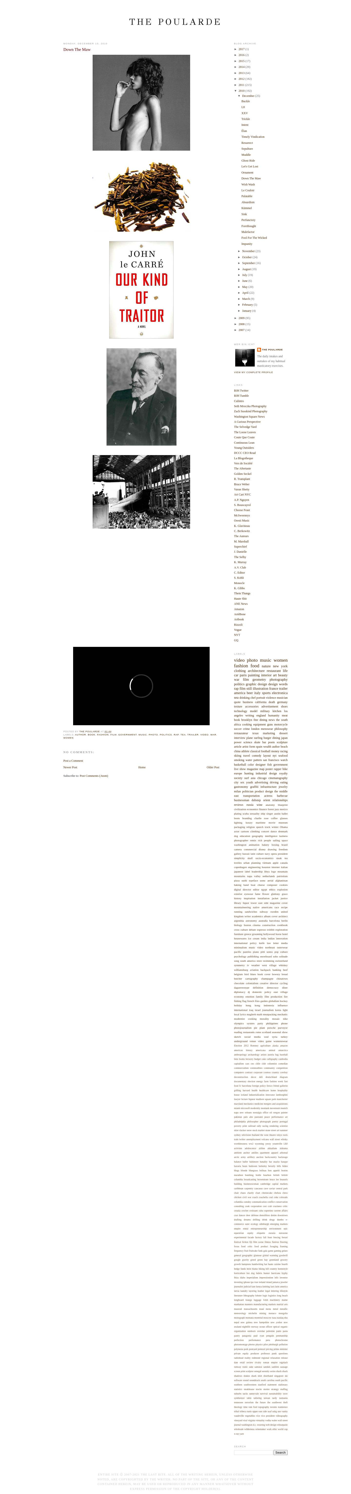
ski (286, 1376)
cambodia (283, 1059)
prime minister (280, 1349)
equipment (259, 724)
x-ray (236, 1433)
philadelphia (240, 1121)
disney (262, 849)
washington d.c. (248, 1424)
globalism (274, 1000)
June (245, 281)
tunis (249, 1411)
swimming (268, 960)
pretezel (261, 1349)
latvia (236, 1291)
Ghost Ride (248, 160)
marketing (269, 733)
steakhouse (249, 1389)
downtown (283, 1215)
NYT (237, 635)
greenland (274, 1259)
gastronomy (241, 786)
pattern (258, 760)
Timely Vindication (253, 136)
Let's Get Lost (250, 166)
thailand (255, 1135)
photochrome (281, 1340)
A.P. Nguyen (241, 500)
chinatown (282, 978)
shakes (247, 1376)
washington (240, 844)
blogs (236, 1170)
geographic (247, 1255)
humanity (273, 715)
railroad (251, 1126)
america (239, 693)
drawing (272, 849)
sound (246, 1380)
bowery (276, 974)
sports (266, 693)
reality (247, 1358)
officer (269, 1326)
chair (236, 1193)
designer (260, 764)
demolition (264, 1215)
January (247, 310)
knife (262, 943)
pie (255, 1027)
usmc (262, 880)
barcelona (274, 920)
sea (236, 697)
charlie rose (261, 818)
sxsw (285, 1393)
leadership (257, 871)
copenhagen (240, 867)
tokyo (279, 1135)
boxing (275, 844)
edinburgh (264, 1224)
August (247, 269)
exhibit (270, 929)
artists (263, 1054)
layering (252, 1291)
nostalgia (257, 1112)
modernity (255, 1108)
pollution (283, 1344)
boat (253, 884)
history (238, 898)
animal (272, 1050)
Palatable (247, 196)
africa (237, 724)
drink (264, 1219)
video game (265, 1041)
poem (271, 742)
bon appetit (274, 1170)
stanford (262, 1384)
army (243, 1157)
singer (269, 813)
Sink (244, 214)
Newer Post (70, 767)
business (248, 702)
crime (246, 729)
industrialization (256, 1094)
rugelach (283, 1362)
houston (266, 867)
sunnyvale (254, 1393)
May (245, 287)
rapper (277, 769)
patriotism (282, 876)
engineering (254, 867)
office (265, 1112)
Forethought (249, 226)
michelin (253, 1313)
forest (271, 809)
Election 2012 (241, 1045)
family (259, 996)
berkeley (263, 1166)
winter (275, 826)
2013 (242, 73)
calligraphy (272, 1059)
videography (282, 1415)
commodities (256, 1068)
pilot (265, 1344)
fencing (276, 1237)
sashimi (275, 1367)
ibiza (236, 1277)
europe (238, 773)
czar (236, 1215)
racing (284, 751)
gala (265, 1250)
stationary (283, 1384)
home (273, 1090)
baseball (284, 1054)
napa (236, 1112)
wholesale (239, 1429)
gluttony (275, 893)
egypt (264, 889)
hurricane (275, 1273)
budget (257, 1059)
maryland (238, 1103)
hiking (262, 1268)
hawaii (246, 853)
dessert (283, 733)
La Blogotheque (243, 458)
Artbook (239, 619)
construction (268, 925)
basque (284, 1161)
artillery (251, 1157)
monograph (239, 1317)
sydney (237, 1135)
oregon (276, 1112)
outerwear (282, 947)
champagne (267, 978)
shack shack (282, 1371)
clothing (240, 671)
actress (268, 795)
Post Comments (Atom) (94, 776)
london (255, 729)
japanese (238, 871)
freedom (283, 849)
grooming (257, 934)
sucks (245, 1393)
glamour (258, 1255)
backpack (266, 969)
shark (253, 1376)
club (264, 1063)
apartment (265, 1152)
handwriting (257, 1264)
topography (263, 1407)
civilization (240, 809)
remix (253, 840)
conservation (281, 1202)
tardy (274, 1398)
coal (271, 1197)
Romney (254, 1045)
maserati (238, 1309)
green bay (262, 1259)
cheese (261, 884)
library (237, 902)
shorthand (268, 1376)
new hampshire (261, 1322)
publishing (253, 956)
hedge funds (240, 1268)
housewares (240, 938)
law (269, 943)
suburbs (237, 1393)
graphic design (256, 684)
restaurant (274, 671)
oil (271, 1112)
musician (282, 697)
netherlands (269, 876)
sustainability (275, 1393)
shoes (284, 706)
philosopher (252, 1121)
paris (243, 675)
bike (285, 769)
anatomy (270, 804)
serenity (266, 1371)
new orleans (246, 1112)
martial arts (282, 1304)
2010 (242, 90)
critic (285, 1206)
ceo (252, 1063)
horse (279, 934)
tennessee (238, 1402)
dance (274, 831)
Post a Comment (73, 760)
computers (239, 1072)
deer (248, 1215)
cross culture (241, 929)
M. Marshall (241, 541)
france (273, 688)
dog (236, 835)
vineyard (238, 1420)
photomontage (241, 1344)
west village (269, 965)
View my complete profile (253, 372)
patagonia (246, 1335)
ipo (252, 1282)
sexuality (255, 813)
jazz (277, 809)
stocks (259, 1389)
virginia (251, 1420)
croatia (237, 1210)
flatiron (275, 1242)
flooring (284, 1242)
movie (272, 822)
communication (259, 1202)
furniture (238, 934)
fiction (245, 1242)
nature (266, 666)
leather (261, 1291)
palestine (270, 1331)
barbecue (282, 795)
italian (284, 867)
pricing (269, 1349)
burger (267, 738)
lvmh (265, 1300)
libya (267, 871)
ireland (262, 1282)
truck (267, 826)
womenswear (280, 1041)
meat (285, 715)
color (251, 764)
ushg (274, 1411)
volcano (265, 1139)
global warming (270, 1255)
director (247, 889)
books (242, 1059)
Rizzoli (238, 624)
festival (237, 1242)
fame (257, 893)
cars (247, 1063)
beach (284, 746)
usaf (270, 1411)
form (252, 746)
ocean (262, 1326)
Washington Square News (249, 416)
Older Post (213, 767)
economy (239, 996)
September (249, 263)
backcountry (271, 1157)
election (251, 1081)
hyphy (285, 1273)
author (80, 734)
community (269, 1068)
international (241, 1009)
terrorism (249, 1402)
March (246, 299)
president (283, 853)
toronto (273, 1407)
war (213, 734)
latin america (281, 1286)
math (259, 1014)
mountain (283, 871)
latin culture (257, 853)
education (245, 835)
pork (246, 1349)
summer (284, 1130)
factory (258, 1237)
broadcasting (250, 1179)
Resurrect (247, 143)
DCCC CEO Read (245, 453)
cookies (283, 884)
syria (274, 1036)
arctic (236, 1157)
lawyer (237, 1099)
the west (264, 1135)
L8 (243, 107)
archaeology (254, 1054)
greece (247, 934)
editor (256, 889)
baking (237, 884)
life (285, 671)
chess (285, 1193)
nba (286, 1317)
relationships (280, 800)
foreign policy (259, 1085)
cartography (251, 978)
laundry (244, 1291)
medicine (258, 1103)
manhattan (239, 1304)
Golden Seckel (243, 474)
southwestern (250, 1384)
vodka (268, 1420)
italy (257, 693)
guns (270, 724)
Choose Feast (242, 510)
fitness (268, 1242)
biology (238, 925)
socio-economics (264, 858)
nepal (236, 1322)
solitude (283, 956)
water (248, 760)
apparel (274, 1152)
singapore (278, 1376)
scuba (246, 813)
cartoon (245, 831)
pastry (237, 1335)
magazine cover (279, 902)
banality (263, 1161)
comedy (256, 755)
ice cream (253, 938)
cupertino (268, 1210)
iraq (251, 1009)
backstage (283, 1157)
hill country (271, 1268)
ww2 (251, 1143)
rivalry (258, 1362)
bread (285, 974)
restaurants (249, 1032)
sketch (237, 1036)
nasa (274, 1317)
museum (283, 822)
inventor (284, 1277)
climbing (255, 831)
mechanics (249, 1103)
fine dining (260, 720)
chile (258, 1063)
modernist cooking (245, 1018)
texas (256, 733)
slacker (242, 1130)
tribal (236, 1411)
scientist (284, 1126)
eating (284, 782)
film (113, 734)
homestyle (283, 1268)
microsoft (245, 1108)
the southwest (274, 1402)
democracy (273, 987)
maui (261, 1309)
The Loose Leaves (245, 432)
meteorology (240, 1313)
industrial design (266, 773)
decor (253, 1077)
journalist (238, 1286)
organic (284, 1326)
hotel (285, 934)
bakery (265, 844)
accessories (252, 706)
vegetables (250, 1415)
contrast (249, 1072)
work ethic (272, 1429)
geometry (259, 679)
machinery (275, 1300)
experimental (240, 1237)
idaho (242, 1277)
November (249, 251)
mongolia (283, 1313)
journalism (268, 1009)
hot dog (251, 1273)
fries (257, 1000)
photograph (265, 1121)
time (245, 1407)
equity (250, 1233)
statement (271, 1384)
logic (265, 1295)
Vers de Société (243, 463)
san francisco (271, 760)
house (237, 1094)
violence (271, 697)
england (261, 715)
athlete (245, 751)
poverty (237, 1126)
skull (250, 858)
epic (286, 1228)
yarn (242, 1433)
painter (284, 1112)
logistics (272, 1295)
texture (238, 706)
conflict (271, 1202)
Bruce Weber (242, 484)
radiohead (239, 1358)
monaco (272, 1313)
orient (266, 800)
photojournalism (243, 1027)
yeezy (268, 1143)
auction (259, 1157)
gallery (238, 853)
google (237, 1259)
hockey (284, 1000)
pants (278, 1331)
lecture (244, 1099)
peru (268, 1340)
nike (285, 1018)
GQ (236, 640)
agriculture (265, 1045)
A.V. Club (240, 567)
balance (237, 1161)
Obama (284, 826)
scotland (266, 1032)
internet (276, 867)
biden (285, 1166)
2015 (242, 61)
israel (258, 1009)
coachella (263, 1197)
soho (275, 956)
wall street (275, 1139)
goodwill (283, 1255)
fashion (103, 734)
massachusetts (250, 1309)
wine (260, 805)
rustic (245, 1367)
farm (266, 1081)
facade (251, 1237)
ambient (238, 1152)
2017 (242, 49)
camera (238, 849)
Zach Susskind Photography (250, 411)
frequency (239, 1250)
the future (260, 1402)
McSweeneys (242, 515)
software (238, 1380)
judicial (247, 1286)
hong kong (253, 1005)
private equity (241, 1353)
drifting (256, 1219)
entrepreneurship (259, 1228)
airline (262, 1148)
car (236, 675)
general (237, 1255)
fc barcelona (245, 1085)
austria (271, 1054)
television (246, 1135)
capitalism (239, 1063)
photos (251, 1344)
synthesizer (239, 1398)
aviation (254, 969)
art (275, 675)
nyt (275, 755)
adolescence (250, 1148)
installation (264, 898)
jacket (275, 898)
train (236, 1139)
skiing (237, 755)
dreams (247, 1219)
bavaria (237, 1166)
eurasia (272, 1233)
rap (176, 734)
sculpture (282, 742)
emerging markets (279, 1224)
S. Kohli (239, 577)
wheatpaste (282, 1424)
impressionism (266, 1277)
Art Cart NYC (242, 494)
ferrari (285, 1237)
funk (260, 1250)
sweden (274, 911)
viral (245, 1420)
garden (264, 1000)
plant (262, 1027)
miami (237, 1108)
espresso (261, 929)
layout (267, 755)
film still (246, 688)
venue (253, 1041)
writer (247, 916)
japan (284, 738)
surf (246, 778)
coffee (274, 818)
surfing (258, 738)
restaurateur (241, 733)
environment (275, 1228)
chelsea (277, 1193)
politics (166, 734)
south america (247, 960)
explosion (282, 889)
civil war (247, 1197)
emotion (249, 996)
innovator (270, 1094)
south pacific (281, 1380)
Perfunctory (249, 220)
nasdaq (280, 1317)
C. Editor (239, 572)
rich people (264, 840)
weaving (261, 1424)
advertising (261, 782)
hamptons (246, 1264)
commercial (250, 849)
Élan (244, 131)
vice (258, 1415)
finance (263, 809)
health (254, 1090)
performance (255, 1340)
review (249, 1362)
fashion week (276, 1081)
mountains (239, 876)
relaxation (275, 1358)
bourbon (267, 1175)
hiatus (255, 1268)
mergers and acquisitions (276, 1103)
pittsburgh (273, 1344)
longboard (239, 1300)
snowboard (266, 956)
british (276, 1175)
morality (264, 1018)
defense (255, 1215)
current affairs (281, 1210)
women (68, 737)
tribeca (243, 1411)
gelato (285, 1250)
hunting (248, 773)
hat (265, 1264)
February (248, 304)
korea (278, 1009)
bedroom (253, 1166)
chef (252, 697)
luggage (257, 1300)
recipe (284, 907)
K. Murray (240, 562)
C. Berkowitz (242, 531)
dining (276, 738)
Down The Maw (251, 178)
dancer (242, 1215)
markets (272, 1304)
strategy (275, 1389)
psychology (240, 956)
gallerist (284, 1085)
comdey (247, 1202)
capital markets (280, 1183)
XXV (245, 113)
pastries (247, 951)
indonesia (269, 1005)
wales (274, 1420)
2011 (242, 85)
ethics (272, 889)
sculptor (250, 1371)
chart (257, 1193)
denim (273, 1215)
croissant (253, 1210)
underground (241, 1041)
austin (277, 813)
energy (259, 1081)
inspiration (249, 898)
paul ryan (259, 1335)
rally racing (262, 1126)
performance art (280, 1117)
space (285, 840)
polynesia (238, 1349)
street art (275, 1130)
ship (263, 813)
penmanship (282, 1335)
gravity (245, 1259)
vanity (285, 1411)
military (265, 711)
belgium (238, 974)
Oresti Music (241, 520)
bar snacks (274, 1161)
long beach (282, 1295)
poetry (275, 1121)
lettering (275, 1291)
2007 (242, 330)
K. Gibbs (239, 588)
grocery (284, 1259)
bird (246, 974)
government (127, 734)
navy (267, 853)
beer (250, 693)
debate (252, 929)
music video (256, 947)
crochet (244, 1210)
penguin (270, 1335)
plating (238, 813)
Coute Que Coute (244, 437)
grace (285, 893)
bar (264, 742)
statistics (238, 1389)
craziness (277, 1206)
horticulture (239, 1273)
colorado (283, 1197)
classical (255, 751)
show (285, 1032)
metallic (284, 1309)
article (238, 746)
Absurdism (248, 202)
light (285, 1009)
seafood (283, 755)
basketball (240, 764)
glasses (284, 818)
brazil (285, 844)
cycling (284, 983)
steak (279, 858)
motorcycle (281, 724)
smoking (239, 760)
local (236, 1014)
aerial (270, 880)
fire (286, 996)
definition (258, 987)
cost (265, 1206)
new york (280, 666)
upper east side (260, 1411)
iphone (247, 1282)
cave (266, 1188)
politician (247, 791)
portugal (284, 1121)
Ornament (248, 172)
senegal (257, 1371)
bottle (258, 1175)
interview (239, 738)
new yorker (276, 1322)
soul (266, 1036)
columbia (238, 1202)
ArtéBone (240, 614)
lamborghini (282, 1094)
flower (265, 893)
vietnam (266, 862)
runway (237, 1367)
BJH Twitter (241, 390)
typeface (253, 880)
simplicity (239, 858)
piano (256, 951)
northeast (270, 947)
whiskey (283, 965)
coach (255, 1197)
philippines (272, 1023)
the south (282, 720)
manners (249, 1304)
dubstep (256, 800)
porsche (271, 1027)
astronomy (251, 920)
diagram (284, 1077)
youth (249, 782)
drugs (272, 1219)
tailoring (258, 1398)
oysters (250, 1023)
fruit (246, 1250)
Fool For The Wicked (254, 237)
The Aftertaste (242, 468)
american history (243, 1050)
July (245, 275)
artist (245, 746)
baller (245, 1161)
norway (254, 1326)
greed (253, 1259)
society (238, 778)
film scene (258, 1242)
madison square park (266, 1099)
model (254, 711)
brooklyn (246, 720)
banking (277, 969)
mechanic (282, 1014)
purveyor (283, 1027)
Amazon (239, 609)
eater (247, 1224)
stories (266, 1389)
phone (284, 1023)
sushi (244, 880)
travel (246, 755)
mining (262, 1313)
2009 (242, 318)
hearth (285, 1264)
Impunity (247, 244)
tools (285, 1135)
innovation (282, 938)
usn (279, 1411)
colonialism (252, 983)
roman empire (270, 1362)
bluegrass (253, 1170)
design (273, 684)
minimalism (240, 947)
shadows (238, 1376)
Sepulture (247, 148)
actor (236, 831)
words (283, 684)
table (249, 1398)
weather (255, 965)
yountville (277, 1143)
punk (274, 1353)
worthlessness (240, 1143)
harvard (246, 1090)
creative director (269, 983)
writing (249, 715)
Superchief (240, 546)
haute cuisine (274, 1264)
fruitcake (253, 1250)
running (238, 911)
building (238, 1183)
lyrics (243, 1014)
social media (252, 1036)
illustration (260, 688)
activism (238, 1148)
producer (255, 1353)
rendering (274, 1126)
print (245, 1126)
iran (256, 1282)
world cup (283, 1429)
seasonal (276, 1032)
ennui (245, 1228)
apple (276, 862)
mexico (284, 809)
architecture (256, 671)
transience (283, 1407)
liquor (246, 902)
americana (260, 1050)
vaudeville (239, 1415)
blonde (244, 1170)
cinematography (278, 778)
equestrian (239, 1233)
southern (238, 1384)
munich (284, 1108)
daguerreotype (241, 987)
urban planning (252, 862)
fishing (238, 1000)
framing (284, 1246)
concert (265, 831)
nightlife (246, 1326)
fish (269, 764)
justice (284, 898)
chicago (262, 778)
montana (249, 1317)
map (261, 769)
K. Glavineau (242, 526)
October (247, 257)
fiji (250, 1242)
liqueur (251, 1099)
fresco (270, 1085)
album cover (271, 916)
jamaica (276, 1282)
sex (242, 782)
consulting (239, 1206)
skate (257, 742)
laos (272, 1286)
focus (236, 1246)
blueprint (283, 804)
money (275, 751)
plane (249, 738)
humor (266, 1273)
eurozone (283, 1233)
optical (276, 1326)
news (272, 720)
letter (276, 943)
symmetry (239, 965)
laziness (283, 835)
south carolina (267, 1380)
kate (253, 1286)
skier (236, 1130)
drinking (245, 697)
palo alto (248, 1117)
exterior (238, 893)
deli (261, 1077)
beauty (283, 675)
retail (242, 1362)
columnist (272, 1063)
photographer (241, 840)
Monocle (239, 583)
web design (271, 1424)
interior (266, 675)
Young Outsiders (244, 447)
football (265, 751)
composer (272, 884)
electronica (280, 693)
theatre (272, 1135)
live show (240, 769)
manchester (282, 1099)
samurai (258, 1367)
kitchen (277, 711)
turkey (284, 1036)
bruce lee (274, 1179)
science (248, 742)
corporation (256, 1206)
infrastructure (269, 786)
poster (269, 769)
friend (276, 1085)
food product (261, 1246)
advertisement (270, 706)
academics (257, 916)
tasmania (283, 1398)
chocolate (239, 983)
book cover (264, 974)
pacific (237, 951)
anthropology (240, 1054)
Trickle (246, 119)
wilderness (249, 1429)
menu (268, 1309)
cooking (247, 724)
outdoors (251, 1331)
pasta (285, 1331)
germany (282, 702)
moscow (267, 1317)
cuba (261, 1210)
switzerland (281, 960)
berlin (284, 920)
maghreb (251, 1014)
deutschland (271, 1077)
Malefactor (248, 232)
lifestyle (283, 1291)
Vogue (238, 630)
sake (251, 1367)
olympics (239, 1023)
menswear (267, 729)
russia (250, 805)
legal (267, 1291)
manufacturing (260, 1304)
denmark (283, 831)
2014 (242, 67)
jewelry (283, 786)
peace (267, 1117)
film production (273, 996)
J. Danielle (240, 551)
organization (240, 1331)
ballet (285, 813)
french (250, 1000)
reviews (238, 805)
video (204, 734)
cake (264, 1059)
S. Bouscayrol (242, 505)
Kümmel (247, 208)
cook (247, 1206)
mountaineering (242, 907)
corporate (258, 1072)
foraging (274, 1246)
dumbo (280, 1219)
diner (285, 987)
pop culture (281, 951)
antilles (255, 1152)
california (260, 702)
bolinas (263, 1170)
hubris (259, 1273)
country (275, 1072)
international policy (245, 943)
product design (264, 791)
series (272, 1371)
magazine (252, 769)
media (284, 943)
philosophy (281, 729)
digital (237, 889)
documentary (240, 1081)
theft (285, 1402)
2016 (242, 55)
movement (275, 1108)
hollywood (269, 934)
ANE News (241, 603)
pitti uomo (267, 951)
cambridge (265, 1183)
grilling (237, 1090)
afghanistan (281, 880)
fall (264, 1237)
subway (264, 911)
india (263, 938)
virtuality (260, 1420)
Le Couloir (248, 190)
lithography (249, 1295)
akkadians (272, 1148)
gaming (277, 1250)
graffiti (254, 786)
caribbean (238, 1188)
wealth (267, 746)
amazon (284, 1045)
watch (284, 760)
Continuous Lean (244, 442)
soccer (238, 729)
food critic (246, 1246)
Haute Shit (240, 598)
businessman (241, 800)
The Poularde (175, 21)
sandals (266, 1367)
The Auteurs (241, 536)
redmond (256, 1358)
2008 (242, 324)
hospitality (283, 1090)
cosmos (267, 1072)
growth (237, 1264)
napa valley (254, 876)
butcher (238, 978)
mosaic (276, 1018)
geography (257, 835)
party (260, 1023)
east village (281, 991)
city (236, 782)
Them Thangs (242, 593)
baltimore (253, 1161)
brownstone (263, 1179)
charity (250, 1193)
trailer (193, 734)
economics (252, 809)
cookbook (282, 925)
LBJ (286, 1143)
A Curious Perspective (247, 421)
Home (142, 767)
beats (245, 1166)
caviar (272, 1188)
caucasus (258, 1188)
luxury (249, 822)
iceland (244, 1094)
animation (254, 844)
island (269, 1282)
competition (282, 1068)
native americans (263, 907)
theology (238, 1407)
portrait (260, 697)
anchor (246, 1152)
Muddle (246, 154)
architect (283, 916)
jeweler (284, 1282)
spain (259, 746)
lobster (258, 1295)
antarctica (283, 1050)
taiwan (267, 1398)
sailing (276, 840)
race (276, 907)
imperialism (252, 1277)
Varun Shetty (241, 489)
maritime (260, 822)
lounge (248, 1300)
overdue (261, 1331)
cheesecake (267, 1193)
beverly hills (274, 1166)
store (259, 960)
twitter (242, 1139)
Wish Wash (248, 184)
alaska (275, 1045)
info (276, 1277)
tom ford (253, 1407)
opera (274, 853)
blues (253, 974)
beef (285, 969)
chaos (243, 1193)
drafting (238, 1219)
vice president (268, 1415)
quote (237, 702)
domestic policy (261, 991)
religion (250, 826)
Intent (245, 125)
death (272, 702)
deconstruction (241, 1077)
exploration (281, 929)
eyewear (248, 893)
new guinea (246, 1322)
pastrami (258, 1117)
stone (267, 1130)
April (245, 292)
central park (282, 1188)
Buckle (246, 101)
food (255, 665)
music (142, 734)
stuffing (284, 1389)
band (246, 884)
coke (276, 1197)
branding (247, 818)
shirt (260, 1376)
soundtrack (255, 1380)
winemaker (260, 1429)
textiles (238, 862)
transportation (251, 795)
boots (237, 818)
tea (183, 734)
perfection (239, 1340)
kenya (259, 1286)
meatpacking (270, 1014)
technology (240, 711)
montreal (258, 1317)
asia (253, 778)
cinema (257, 925)
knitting (266, 1286)
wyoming (259, 1143)
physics (259, 1344)
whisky (284, 1139)
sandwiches (251, 911)
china (237, 751)
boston (247, 925)
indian (271, 938)
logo (273, 871)
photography (279, 679)
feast (270, 1237)
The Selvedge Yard (245, 427)
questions (283, 1353)
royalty (283, 773)
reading (238, 1032)
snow (249, 1130)
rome (258, 1032)
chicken (237, 1197)
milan (237, 791)
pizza (237, 880)
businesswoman (251, 1183)
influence (283, 1005)
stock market (258, 1130)
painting (254, 675)
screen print (239, 1371)
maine (285, 1300)
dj (249, 991)
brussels (284, 1179)
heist (249, 1268)
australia (263, 920)
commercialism (241, 1068)
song (236, 960)
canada (284, 862)
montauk (265, 1108)
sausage (284, 1367)
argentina (239, 920)
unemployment (253, 1139)
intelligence (271, 835)
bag (277, 1054)
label (247, 871)
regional (265, 1358)
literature (238, 1295)
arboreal (284, 1152)
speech (259, 826)
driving (274, 782)
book (91, 734)
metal (275, 1309)
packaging (239, 826)
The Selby (240, 557)
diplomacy (239, 991)
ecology (254, 1224)
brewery (250, 1059)
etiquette (261, 1233)
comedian (283, 1063)
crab (270, 1206)
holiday (238, 1005)
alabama (284, 1148)
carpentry (248, 1188)
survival (264, 1393)
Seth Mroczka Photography (250, 406)
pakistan (238, 1117)
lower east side (259, 902)
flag (244, 1000)
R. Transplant (242, 479)
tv (248, 965)
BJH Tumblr (241, 395)
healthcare (264, 1090)
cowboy (284, 1072)
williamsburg (241, 969)
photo (153, 734)
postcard (253, 1349)
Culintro (239, 401)
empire (237, 1228)
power (238, 742)
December (248, 96)
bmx (236, 1059)
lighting (238, 822)
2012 (242, 79)
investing (238, 1282)
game (270, 1250)
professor (265, 1353)
